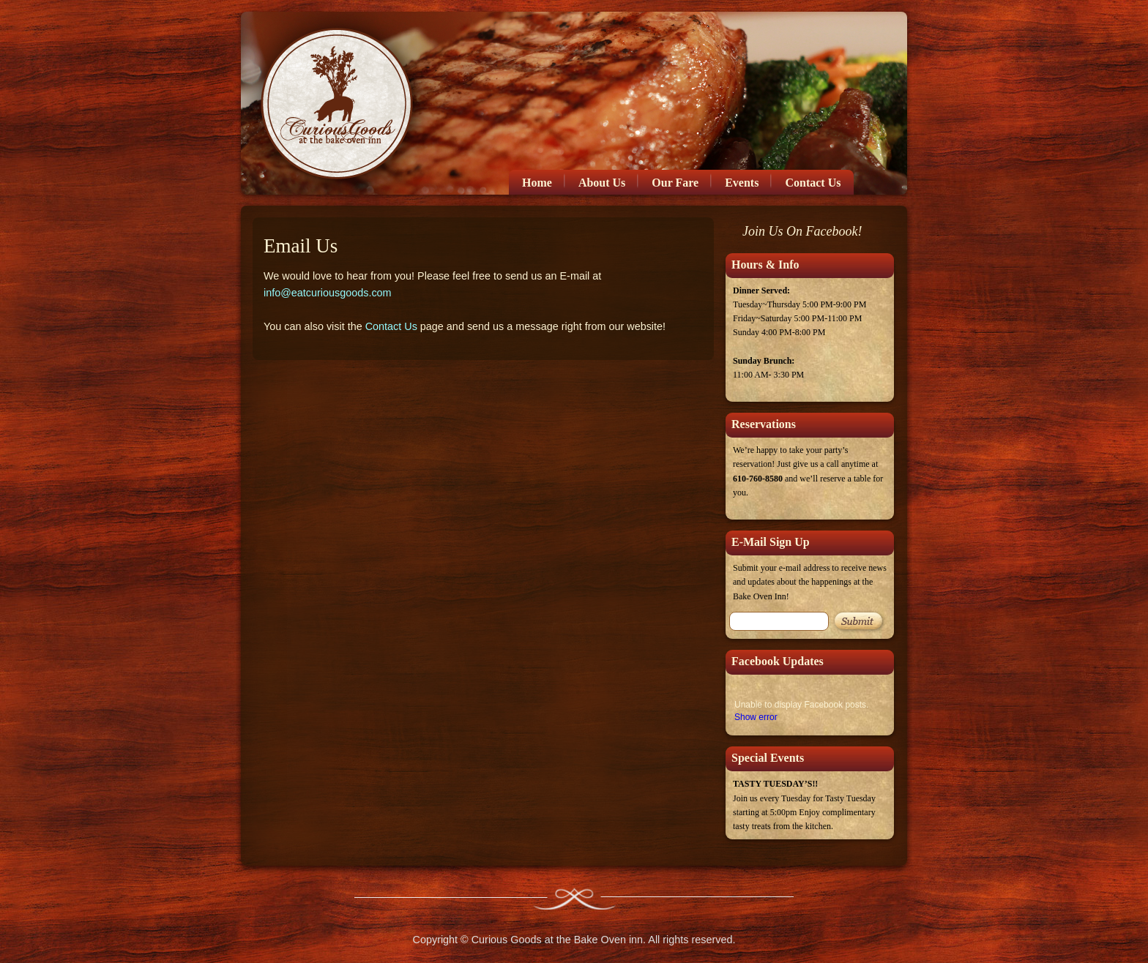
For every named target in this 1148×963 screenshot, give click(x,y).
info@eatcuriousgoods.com (328, 293)
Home (537, 182)
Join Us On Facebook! (802, 231)
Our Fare (675, 182)
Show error (756, 717)
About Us (601, 182)
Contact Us (812, 182)
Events (741, 182)
